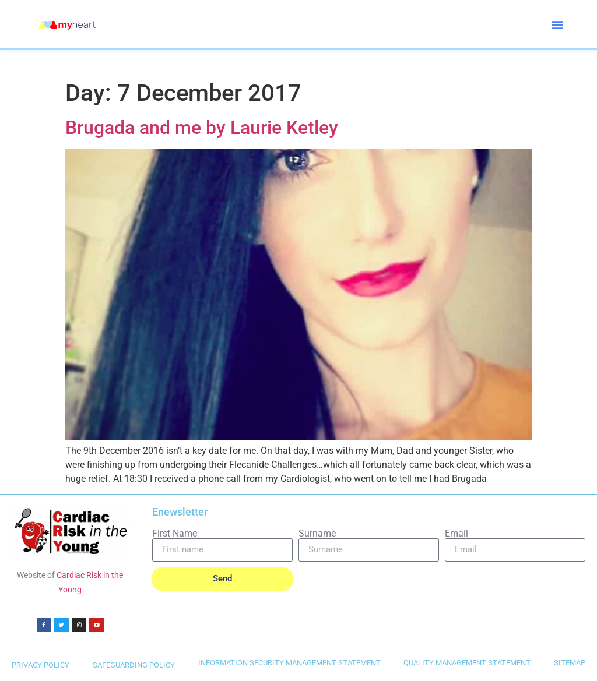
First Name (174, 533)
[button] (557, 24)
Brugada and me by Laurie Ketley (201, 128)
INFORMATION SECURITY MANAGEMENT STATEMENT (289, 662)
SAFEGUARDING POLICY (134, 665)
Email (456, 533)
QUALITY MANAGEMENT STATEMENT (467, 662)
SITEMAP (569, 662)
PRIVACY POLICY (40, 665)
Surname (317, 533)
